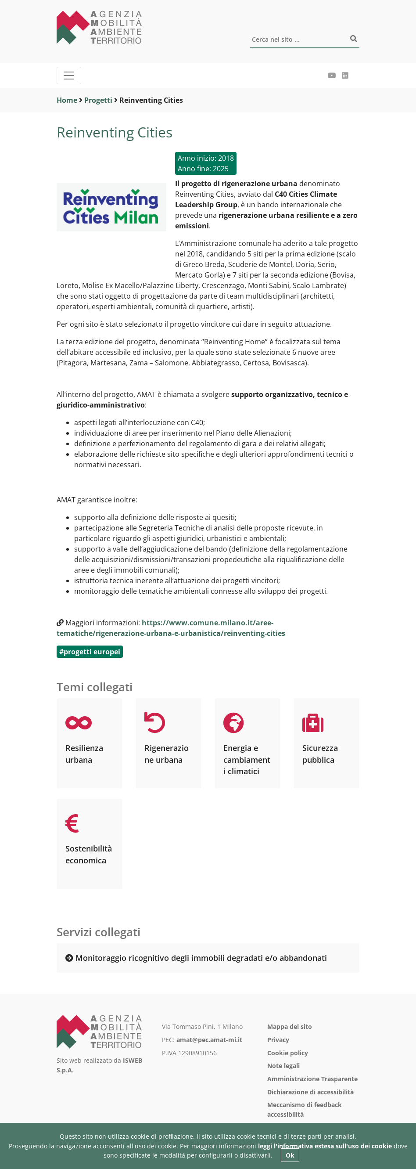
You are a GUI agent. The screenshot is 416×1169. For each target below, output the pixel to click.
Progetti (98, 100)
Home (67, 100)
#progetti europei (89, 652)
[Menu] (69, 75)
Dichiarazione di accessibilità (310, 1092)
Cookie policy (287, 1053)
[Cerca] (304, 40)
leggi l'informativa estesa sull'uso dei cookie (325, 1146)
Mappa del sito (289, 1026)
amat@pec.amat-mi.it (209, 1040)
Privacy (278, 1040)
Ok (290, 1155)
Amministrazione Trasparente (312, 1079)
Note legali (283, 1065)
